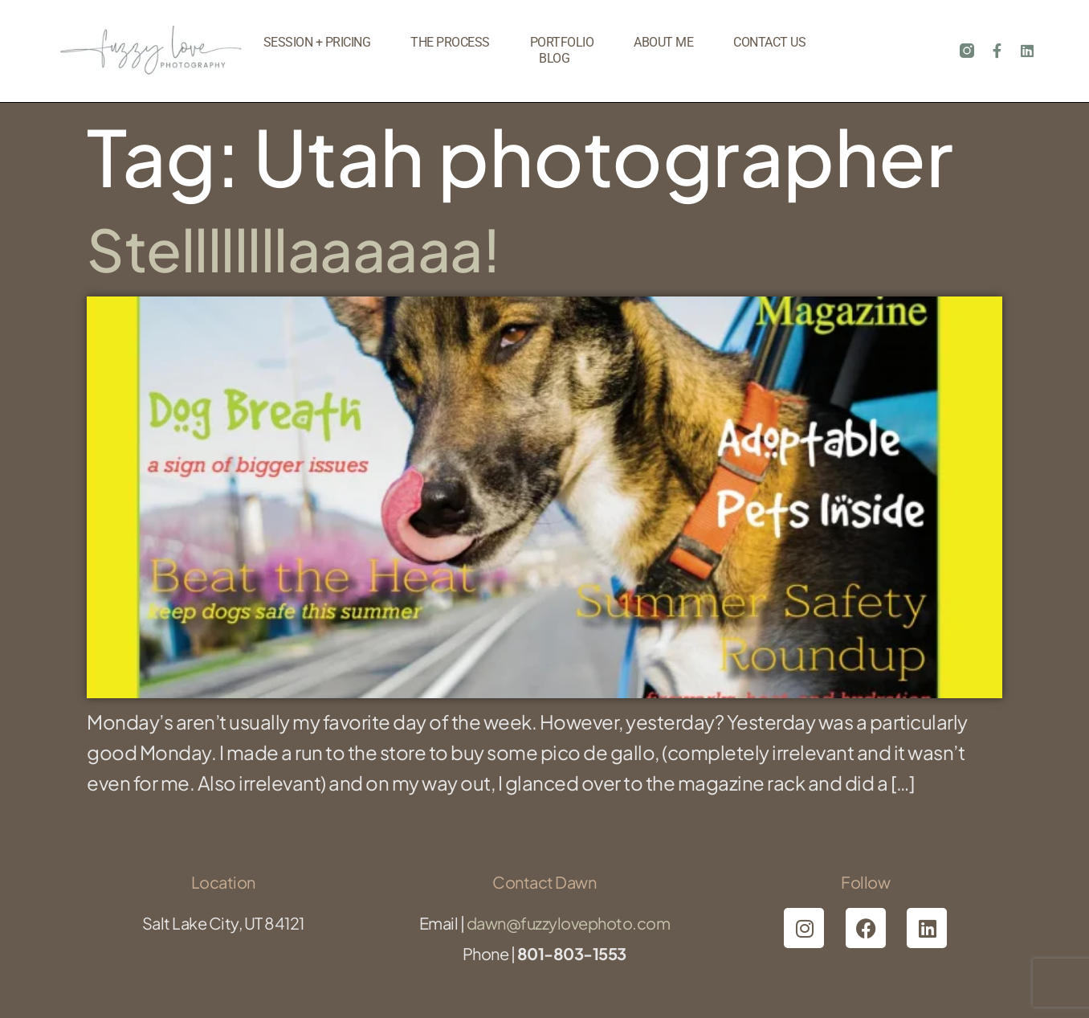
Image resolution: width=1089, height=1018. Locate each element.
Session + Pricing (317, 42)
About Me (663, 42)
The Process (450, 42)
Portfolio (562, 42)
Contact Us (769, 42)
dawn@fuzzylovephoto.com (569, 923)
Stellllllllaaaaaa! (293, 248)
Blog (554, 58)
